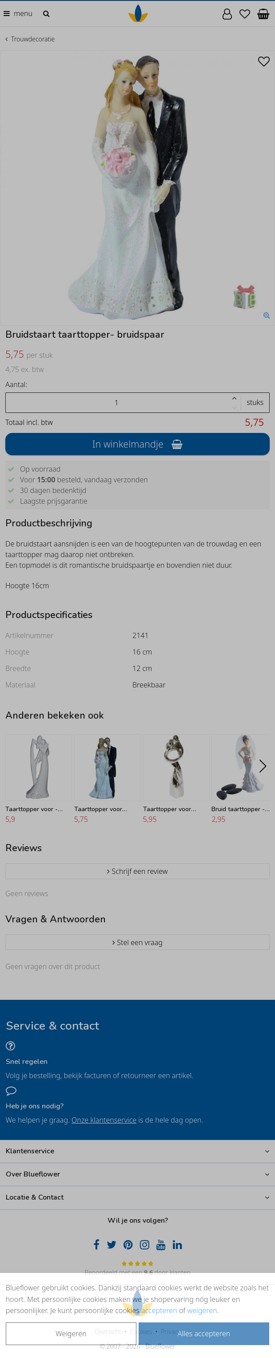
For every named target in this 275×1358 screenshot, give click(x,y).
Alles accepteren (204, 1333)
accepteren (159, 1310)
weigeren (202, 1310)
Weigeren (71, 1333)
